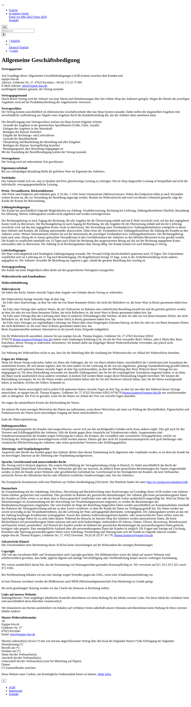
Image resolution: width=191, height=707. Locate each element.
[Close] (3, 681)
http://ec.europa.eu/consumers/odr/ (167, 482)
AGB (12, 687)
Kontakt (14, 20)
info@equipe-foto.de (34, 85)
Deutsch (14, 47)
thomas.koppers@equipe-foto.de (32, 339)
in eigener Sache (19, 13)
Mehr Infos (104, 674)
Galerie (13, 10)
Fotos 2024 (40, 16)
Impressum (15, 690)
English (24, 47)
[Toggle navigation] (2, 5)
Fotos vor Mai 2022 (21, 16)
